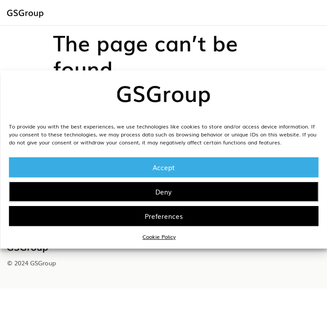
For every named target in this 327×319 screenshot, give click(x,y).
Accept (164, 167)
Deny (163, 191)
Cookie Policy (159, 237)
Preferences (164, 216)
